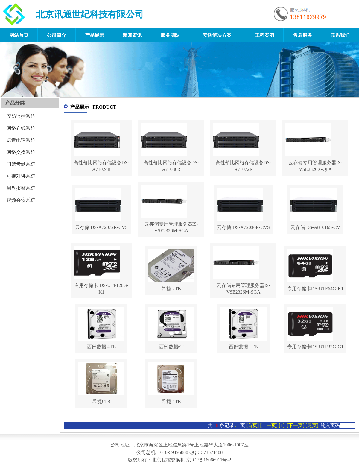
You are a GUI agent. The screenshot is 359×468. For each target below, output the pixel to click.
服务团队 (170, 35)
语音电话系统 (21, 140)
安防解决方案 (217, 35)
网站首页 (18, 35)
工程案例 (264, 35)
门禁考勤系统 (21, 164)
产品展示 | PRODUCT (93, 107)
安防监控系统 (21, 116)
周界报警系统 (21, 188)
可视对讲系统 (21, 176)
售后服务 (302, 35)
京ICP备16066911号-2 (208, 459)
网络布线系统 (21, 128)
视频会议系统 (21, 200)
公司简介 (56, 35)
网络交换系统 (21, 152)
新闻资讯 (132, 35)
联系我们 (340, 35)
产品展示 (94, 35)
